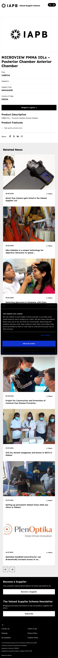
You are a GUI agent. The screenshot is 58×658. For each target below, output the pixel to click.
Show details (45, 335)
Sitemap (5, 633)
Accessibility (6, 638)
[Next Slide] (12, 569)
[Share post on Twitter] (15, 136)
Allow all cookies (29, 343)
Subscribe (29, 614)
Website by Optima (7, 655)
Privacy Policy (32, 633)
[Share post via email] (23, 136)
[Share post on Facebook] (11, 136)
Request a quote (29, 108)
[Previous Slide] (5, 569)
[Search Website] (50, 5)
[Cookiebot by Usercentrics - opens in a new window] (47, 306)
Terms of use (32, 629)
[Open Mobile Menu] (54, 5)
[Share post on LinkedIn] (19, 136)
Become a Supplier (29, 592)
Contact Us (5, 629)
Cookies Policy (33, 638)
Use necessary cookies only (29, 350)
